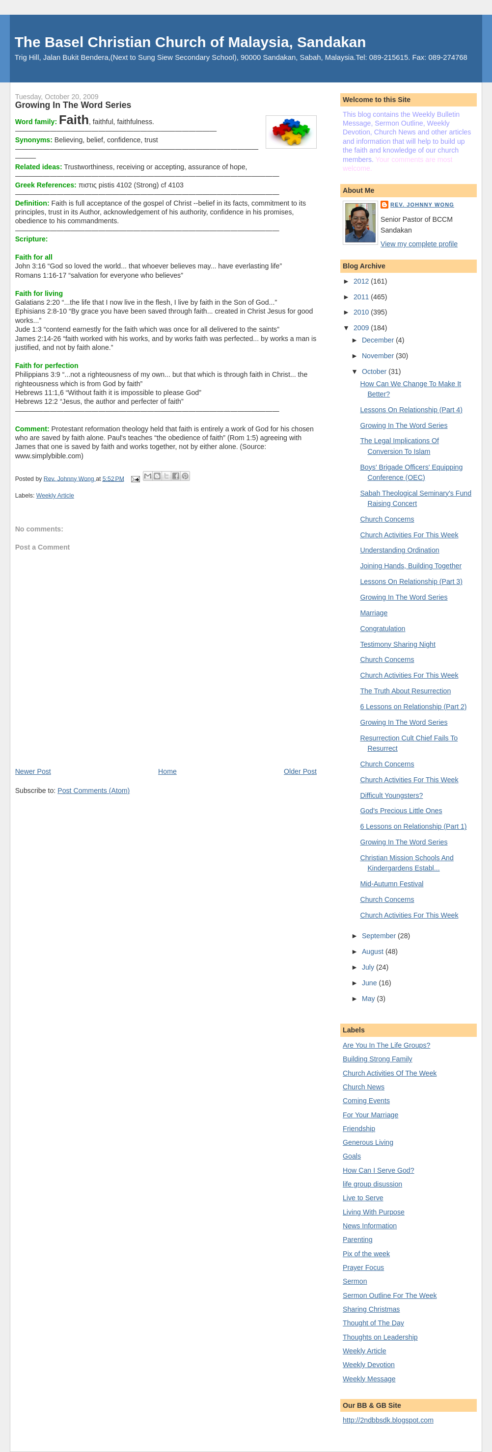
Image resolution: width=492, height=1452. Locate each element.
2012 (362, 281)
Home (167, 771)
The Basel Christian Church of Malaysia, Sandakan (190, 42)
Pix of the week (366, 1254)
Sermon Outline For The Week (390, 1295)
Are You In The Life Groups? (386, 1045)
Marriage (373, 613)
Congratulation (382, 629)
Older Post (300, 771)
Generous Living (368, 1142)
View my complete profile (419, 244)
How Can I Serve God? (378, 1170)
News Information (370, 1226)
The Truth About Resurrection (405, 691)
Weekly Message (369, 1379)
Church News (363, 1087)
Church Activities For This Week (409, 535)
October (375, 371)
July (369, 967)
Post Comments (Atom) (93, 790)
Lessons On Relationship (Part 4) (411, 410)
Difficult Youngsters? (391, 795)
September (380, 936)
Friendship (359, 1129)
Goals (352, 1156)
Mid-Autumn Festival (391, 884)
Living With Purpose (374, 1212)
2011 (362, 297)
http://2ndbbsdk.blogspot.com (388, 1420)
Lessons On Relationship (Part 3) (411, 581)
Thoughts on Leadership (380, 1337)
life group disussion (372, 1184)
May (369, 999)
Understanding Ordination (399, 550)
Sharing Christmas (371, 1309)
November (379, 356)
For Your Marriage (370, 1115)
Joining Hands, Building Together (411, 566)
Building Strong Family (377, 1059)
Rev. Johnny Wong (422, 205)
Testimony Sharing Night (397, 644)
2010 (362, 312)
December (379, 340)
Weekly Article (55, 495)
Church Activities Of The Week (390, 1073)
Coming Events (366, 1101)
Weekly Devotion (369, 1365)
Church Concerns (387, 519)
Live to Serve (363, 1198)
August (373, 951)
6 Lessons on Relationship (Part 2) (413, 707)
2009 (362, 328)
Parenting (358, 1239)
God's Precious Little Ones (401, 811)
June (370, 983)
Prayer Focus (363, 1267)
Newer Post (33, 771)
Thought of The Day (373, 1323)
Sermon (355, 1281)
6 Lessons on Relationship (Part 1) (413, 826)
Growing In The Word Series (403, 425)
